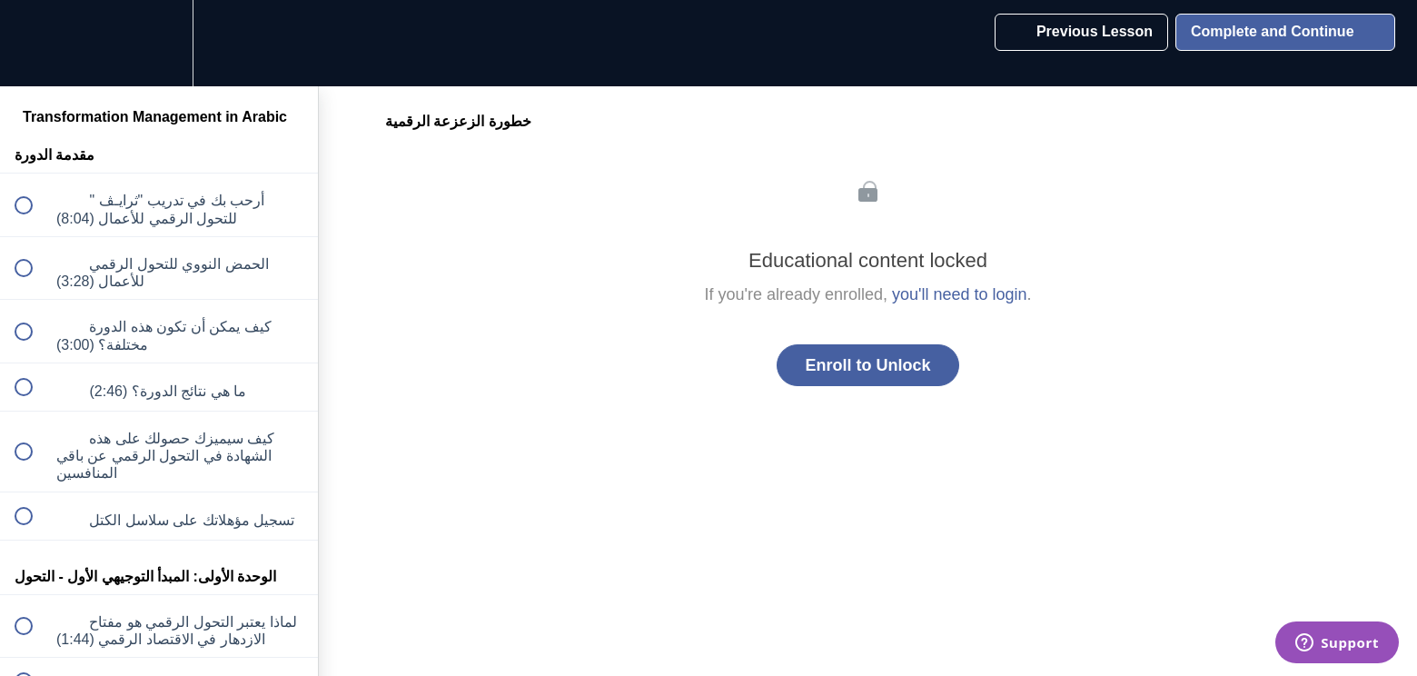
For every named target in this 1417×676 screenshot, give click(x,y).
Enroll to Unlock (867, 365)
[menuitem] (159, 43)
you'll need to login (959, 294)
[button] (33, 43)
